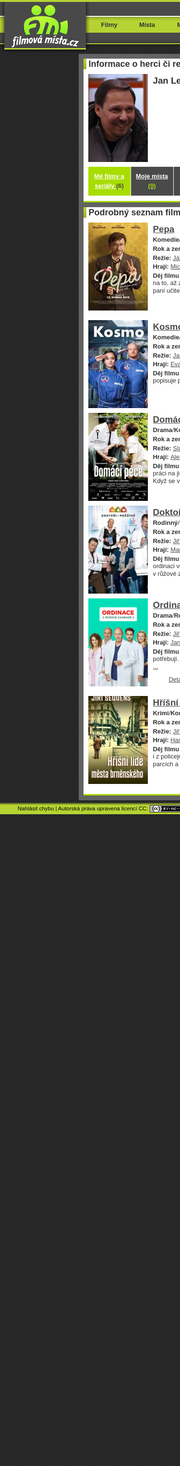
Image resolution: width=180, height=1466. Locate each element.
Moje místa (152, 181)
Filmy (109, 24)
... (155, 666)
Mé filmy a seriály (109, 181)
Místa (147, 24)
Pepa (164, 229)
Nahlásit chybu (36, 808)
